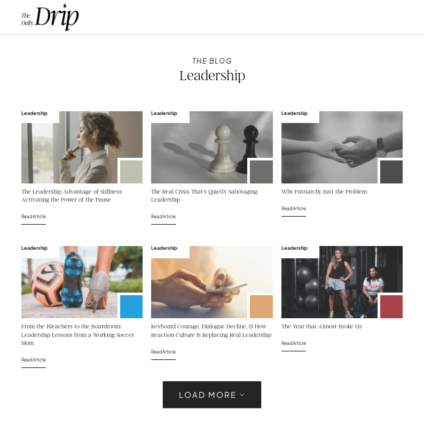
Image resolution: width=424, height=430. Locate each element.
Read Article (33, 216)
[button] (383, 17)
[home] (50, 17)
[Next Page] (212, 395)
